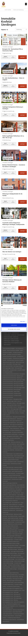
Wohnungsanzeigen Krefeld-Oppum (14, 535)
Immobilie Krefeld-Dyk (7, 446)
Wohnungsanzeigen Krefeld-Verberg (14, 580)
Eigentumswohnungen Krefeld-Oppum (10, 528)
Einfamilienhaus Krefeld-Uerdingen (10, 569)
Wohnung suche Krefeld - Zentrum (10, 407)
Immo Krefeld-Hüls (20, 485)
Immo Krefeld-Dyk (6, 442)
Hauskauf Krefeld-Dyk (7, 448)
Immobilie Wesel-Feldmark (18, 613)
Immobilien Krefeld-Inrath (14, 506)
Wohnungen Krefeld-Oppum (12, 531)
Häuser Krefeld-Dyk (12, 444)
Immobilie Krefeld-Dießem (15, 438)
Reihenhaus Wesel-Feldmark (18, 609)
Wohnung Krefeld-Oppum (8, 537)
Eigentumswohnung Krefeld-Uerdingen (11, 545)
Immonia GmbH (16, 633)
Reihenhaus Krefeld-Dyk (15, 442)
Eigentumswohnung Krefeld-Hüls (9, 485)
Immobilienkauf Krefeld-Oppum (13, 541)
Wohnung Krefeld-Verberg (8, 582)
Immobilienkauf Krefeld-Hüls (8, 498)
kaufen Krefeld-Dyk (20, 444)
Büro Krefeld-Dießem (7, 432)
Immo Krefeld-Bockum (7, 416)
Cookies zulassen (14, 325)
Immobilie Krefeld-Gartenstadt (9, 473)
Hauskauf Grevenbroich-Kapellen (9, 356)
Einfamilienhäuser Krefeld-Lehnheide (10, 526)
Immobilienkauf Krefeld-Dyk (17, 448)
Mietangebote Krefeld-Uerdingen (14, 547)
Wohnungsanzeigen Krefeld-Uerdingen (15, 557)
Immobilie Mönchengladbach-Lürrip (13, 604)
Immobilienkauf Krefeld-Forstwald (10, 461)
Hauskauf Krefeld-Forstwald (12, 459)
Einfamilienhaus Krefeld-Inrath (9, 510)
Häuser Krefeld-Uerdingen (8, 561)
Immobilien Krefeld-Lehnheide (17, 520)
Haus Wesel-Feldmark (7, 611)
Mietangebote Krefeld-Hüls (8, 487)
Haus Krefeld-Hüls (16, 493)
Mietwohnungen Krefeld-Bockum (9, 418)
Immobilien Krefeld (21, 370)
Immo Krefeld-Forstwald (8, 453)
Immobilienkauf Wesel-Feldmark (13, 617)
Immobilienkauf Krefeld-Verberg (13, 586)
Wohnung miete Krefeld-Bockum (9, 422)
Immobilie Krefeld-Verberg (8, 584)
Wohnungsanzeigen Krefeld (8, 368)
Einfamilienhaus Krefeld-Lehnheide (15, 524)
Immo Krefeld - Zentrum (8, 399)
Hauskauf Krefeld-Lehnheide (8, 522)
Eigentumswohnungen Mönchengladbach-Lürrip (12, 588)
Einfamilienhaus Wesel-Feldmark (9, 619)
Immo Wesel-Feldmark (7, 609)
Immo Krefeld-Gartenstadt (8, 467)
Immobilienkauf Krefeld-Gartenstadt (10, 477)
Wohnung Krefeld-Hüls (7, 493)
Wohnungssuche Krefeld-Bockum (16, 424)
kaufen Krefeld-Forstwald (19, 455)
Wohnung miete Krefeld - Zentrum (14, 405)
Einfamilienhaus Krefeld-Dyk (8, 450)
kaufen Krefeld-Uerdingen (19, 561)
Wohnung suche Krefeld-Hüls (9, 489)
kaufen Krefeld (6, 370)
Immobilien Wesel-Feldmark (8, 615)
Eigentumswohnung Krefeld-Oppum (10, 530)
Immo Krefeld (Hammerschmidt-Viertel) (11, 374)
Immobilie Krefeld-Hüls (9, 496)
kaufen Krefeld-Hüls (12, 494)
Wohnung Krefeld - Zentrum (12, 411)
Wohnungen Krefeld (17, 364)
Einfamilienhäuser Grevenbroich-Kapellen (15, 360)
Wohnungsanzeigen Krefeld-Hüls (15, 491)
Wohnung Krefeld (18, 368)
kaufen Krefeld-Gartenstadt (16, 471)
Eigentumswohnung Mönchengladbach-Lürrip (12, 590)
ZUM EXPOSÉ (22, 57)
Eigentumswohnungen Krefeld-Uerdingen (11, 543)
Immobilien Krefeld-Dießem (8, 440)
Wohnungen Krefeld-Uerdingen (17, 551)
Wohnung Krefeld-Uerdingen (8, 559)
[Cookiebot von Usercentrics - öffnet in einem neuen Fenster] (20, 305)
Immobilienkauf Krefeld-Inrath (15, 508)
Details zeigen (22, 321)
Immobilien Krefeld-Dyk (17, 446)
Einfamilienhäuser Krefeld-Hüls (11, 500)
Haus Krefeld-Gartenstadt (13, 469)
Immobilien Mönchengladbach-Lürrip (10, 606)
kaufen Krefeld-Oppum (18, 537)
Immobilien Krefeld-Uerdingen (14, 565)
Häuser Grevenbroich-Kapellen (13, 350)
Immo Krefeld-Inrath (7, 502)
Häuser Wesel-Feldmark (17, 611)
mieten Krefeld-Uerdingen (8, 563)
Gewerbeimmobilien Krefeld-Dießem (10, 434)
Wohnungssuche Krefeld (18, 366)
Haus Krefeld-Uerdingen (20, 559)
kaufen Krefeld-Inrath (13, 504)
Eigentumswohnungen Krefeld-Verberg (11, 572)
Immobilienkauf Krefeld (7, 372)
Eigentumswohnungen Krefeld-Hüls (10, 483)
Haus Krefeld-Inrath (16, 502)
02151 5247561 (8, 9)
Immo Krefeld (9, 364)
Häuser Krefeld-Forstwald (8, 455)
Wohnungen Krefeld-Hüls (19, 487)
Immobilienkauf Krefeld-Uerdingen (18, 567)
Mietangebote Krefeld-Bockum (19, 416)
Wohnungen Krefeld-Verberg (12, 576)
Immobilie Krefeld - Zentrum (13, 413)
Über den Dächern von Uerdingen (11, 251)
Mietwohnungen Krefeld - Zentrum (14, 401)
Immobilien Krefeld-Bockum (15, 430)
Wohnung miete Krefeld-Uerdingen (10, 553)
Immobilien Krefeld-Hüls (20, 496)
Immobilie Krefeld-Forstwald (8, 457)
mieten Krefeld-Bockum (14, 428)
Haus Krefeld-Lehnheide (12, 516)
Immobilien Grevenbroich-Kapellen (14, 354)
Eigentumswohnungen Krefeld (9, 362)
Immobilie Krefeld (13, 370)
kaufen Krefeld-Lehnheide (13, 518)
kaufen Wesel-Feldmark (7, 613)
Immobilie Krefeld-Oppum (8, 539)
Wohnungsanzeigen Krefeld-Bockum (10, 426)
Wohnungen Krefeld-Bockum (16, 420)
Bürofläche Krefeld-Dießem (17, 432)
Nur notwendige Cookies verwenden (14, 329)
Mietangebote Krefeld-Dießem (13, 436)
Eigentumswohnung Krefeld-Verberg (10, 574)
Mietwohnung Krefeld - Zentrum (9, 403)
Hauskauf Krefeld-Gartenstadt (14, 475)
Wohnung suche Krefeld (8, 366)
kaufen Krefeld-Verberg (19, 582)
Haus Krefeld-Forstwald (18, 453)
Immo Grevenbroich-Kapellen (9, 348)
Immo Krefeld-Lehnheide (8, 514)
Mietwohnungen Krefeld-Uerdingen (10, 549)
